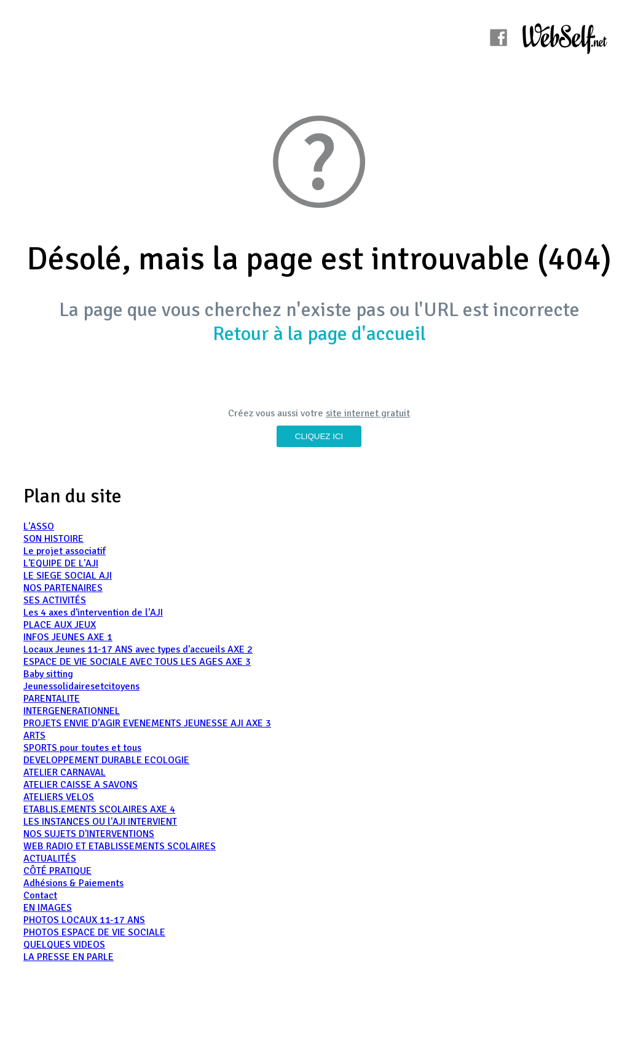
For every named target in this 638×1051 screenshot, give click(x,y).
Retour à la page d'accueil (319, 334)
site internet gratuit (368, 413)
